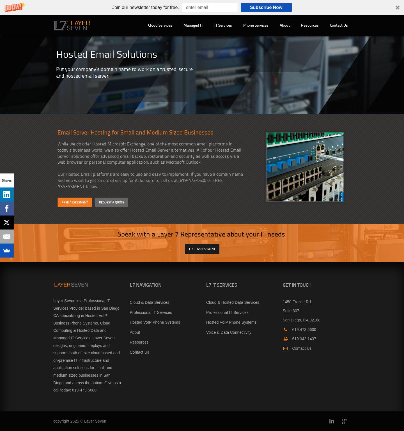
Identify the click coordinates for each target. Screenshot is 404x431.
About (285, 25)
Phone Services (255, 25)
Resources (310, 25)
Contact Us (339, 25)
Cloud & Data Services (149, 302)
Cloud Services (160, 25)
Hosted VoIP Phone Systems (155, 322)
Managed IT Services (71, 338)
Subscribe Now (266, 7)
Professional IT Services (151, 312)
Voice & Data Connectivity (228, 332)
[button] (202, 7)
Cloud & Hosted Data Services (232, 302)
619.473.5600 (299, 329)
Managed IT (193, 25)
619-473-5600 (84, 390)
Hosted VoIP (96, 315)
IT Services (223, 25)
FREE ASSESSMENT (75, 202)
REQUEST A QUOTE (111, 202)
